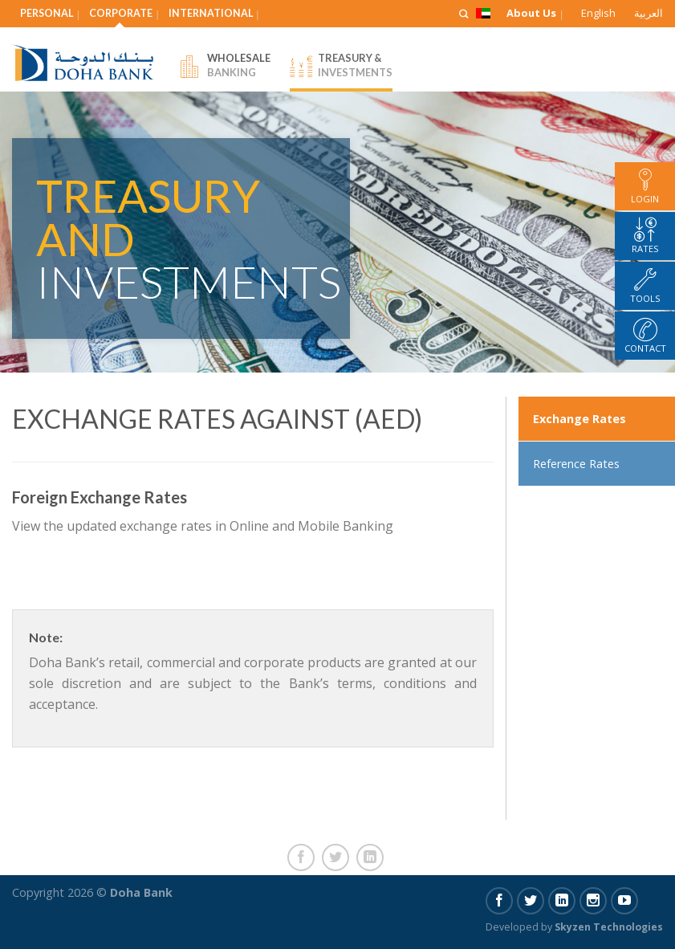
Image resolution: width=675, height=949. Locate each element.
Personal (46, 13)
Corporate (120, 13)
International (211, 13)
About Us (531, 13)
